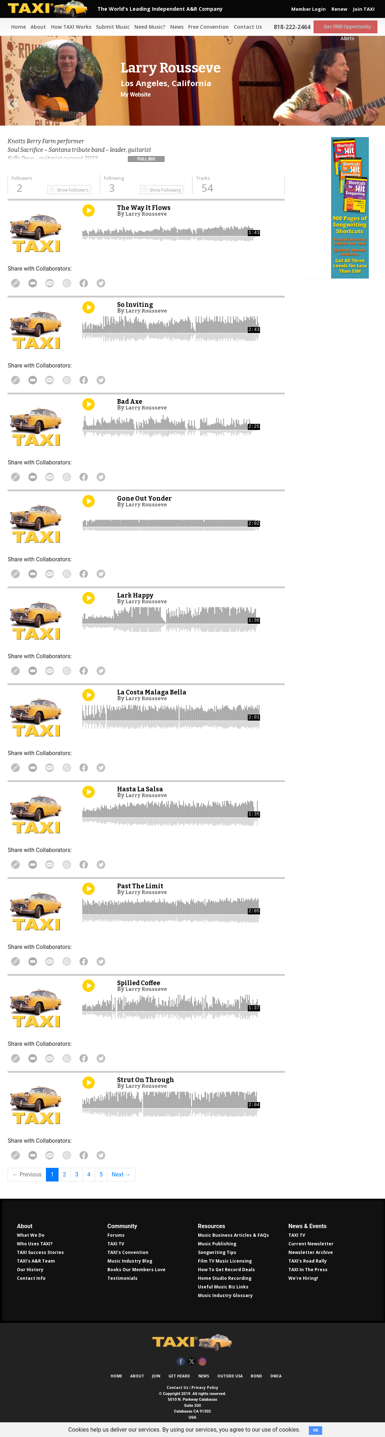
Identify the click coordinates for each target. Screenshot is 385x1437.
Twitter (191, 1361)
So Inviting (136, 304)
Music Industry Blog (129, 1261)
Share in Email (36, 283)
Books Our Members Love (136, 1270)
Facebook (180, 1361)
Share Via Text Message (55, 283)
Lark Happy (137, 595)
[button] (146, 157)
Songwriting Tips (217, 1252)
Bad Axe (131, 401)
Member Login (308, 9)
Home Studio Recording (224, 1278)
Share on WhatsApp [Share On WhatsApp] (74, 283)
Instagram (202, 1361)
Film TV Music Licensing (225, 1261)
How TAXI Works (68, 27)
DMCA (276, 1376)
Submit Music (110, 27)
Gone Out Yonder (146, 498)
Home (15, 27)
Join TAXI (364, 9)
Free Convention (207, 27)
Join (156, 1376)
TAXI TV (115, 1244)
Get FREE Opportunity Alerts (345, 27)
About (35, 27)
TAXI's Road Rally (307, 1261)
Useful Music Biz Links (223, 1287)
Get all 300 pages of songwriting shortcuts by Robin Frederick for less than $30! (338, 244)
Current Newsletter (311, 1244)
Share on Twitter (112, 283)
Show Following (165, 190)
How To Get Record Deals (226, 1270)
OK (315, 1430)
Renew (339, 9)
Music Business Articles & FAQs (233, 1235)
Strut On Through (148, 1080)
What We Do (31, 1235)
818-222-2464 (290, 27)
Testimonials (122, 1278)
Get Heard (179, 1376)
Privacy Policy (204, 1387)
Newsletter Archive (310, 1252)
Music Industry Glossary (225, 1295)
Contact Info (31, 1278)
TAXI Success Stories (40, 1252)
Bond (256, 1376)
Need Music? (147, 27)
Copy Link (16, 283)
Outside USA (230, 1376)
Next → (121, 1174)
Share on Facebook (93, 283)
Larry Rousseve (148, 213)
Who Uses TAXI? (34, 1244)
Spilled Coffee (140, 983)
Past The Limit (142, 886)
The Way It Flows (146, 207)
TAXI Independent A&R (192, 1343)
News (174, 27)
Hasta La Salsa (142, 789)
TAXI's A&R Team (36, 1261)
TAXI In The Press (308, 1270)
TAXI (52, 9)
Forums (116, 1235)
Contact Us (245, 27)
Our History (30, 1270)
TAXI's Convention (127, 1252)
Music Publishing (217, 1244)
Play (88, 210)
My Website (136, 94)
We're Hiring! (303, 1278)
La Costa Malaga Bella (154, 692)
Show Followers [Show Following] (72, 190)
